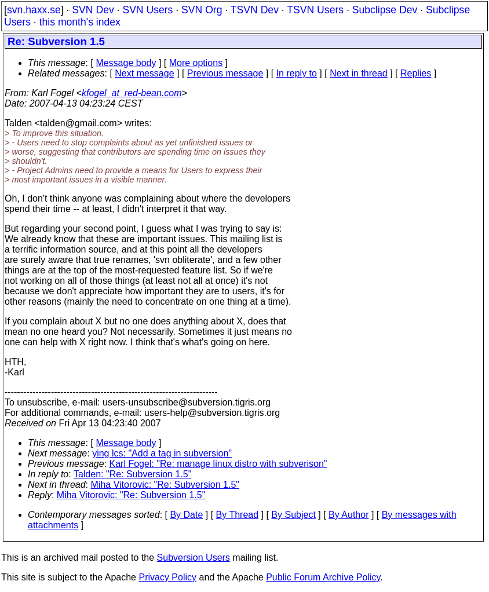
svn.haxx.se (34, 10)
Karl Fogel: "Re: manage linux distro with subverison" (218, 464)
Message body (126, 63)
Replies (415, 73)
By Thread (237, 515)
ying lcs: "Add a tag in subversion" (162, 453)
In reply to (296, 73)
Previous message (225, 73)
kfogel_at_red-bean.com (132, 93)
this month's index (80, 22)
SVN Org (201, 10)
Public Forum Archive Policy (323, 577)
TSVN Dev (255, 10)
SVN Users (147, 10)
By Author (348, 515)
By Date (186, 515)
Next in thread (359, 73)
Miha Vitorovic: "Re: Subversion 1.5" (165, 484)
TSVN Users (315, 10)
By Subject (293, 515)
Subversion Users (193, 557)
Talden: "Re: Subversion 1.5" (132, 474)
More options (196, 63)
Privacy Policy (167, 577)
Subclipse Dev (384, 10)
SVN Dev (93, 10)
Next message (144, 73)
